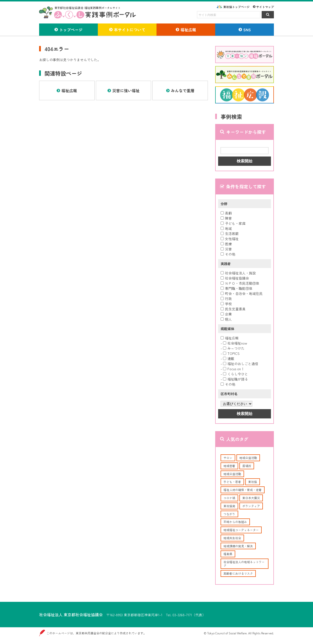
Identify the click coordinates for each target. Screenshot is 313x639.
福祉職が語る (235, 379)
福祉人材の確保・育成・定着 (243, 490)
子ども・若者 (232, 482)
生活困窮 (230, 233)
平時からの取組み (235, 522)
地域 (226, 228)
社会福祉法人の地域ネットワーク (244, 563)
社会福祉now (235, 343)
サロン (228, 458)
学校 (226, 303)
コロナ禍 (229, 498)
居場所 (246, 466)
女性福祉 (230, 238)
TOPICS (231, 353)
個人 (226, 319)
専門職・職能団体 (236, 288)
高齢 (226, 213)
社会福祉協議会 (235, 278)
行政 (226, 298)
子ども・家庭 (233, 223)
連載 (228, 358)
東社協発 (229, 506)
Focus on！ (233, 368)
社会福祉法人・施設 (238, 272)
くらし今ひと (235, 373)
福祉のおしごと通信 (240, 363)
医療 (226, 243)
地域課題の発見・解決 (238, 546)
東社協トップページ (236, 7)
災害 (226, 249)
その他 (228, 254)
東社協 (252, 482)
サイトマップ (265, 7)
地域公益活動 (248, 458)
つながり (229, 514)
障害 (226, 218)
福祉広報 (230, 338)
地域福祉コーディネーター (241, 530)
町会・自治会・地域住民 (242, 293)
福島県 (228, 554)
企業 (226, 314)
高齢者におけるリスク (238, 573)
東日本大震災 (251, 498)
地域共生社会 (232, 538)
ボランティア (251, 506)
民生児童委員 (233, 308)
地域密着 (229, 466)
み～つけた (234, 348)
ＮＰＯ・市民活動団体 (240, 283)
